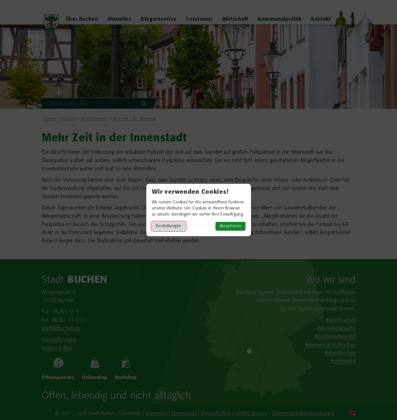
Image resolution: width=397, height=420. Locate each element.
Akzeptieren (230, 226)
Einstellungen (168, 226)
